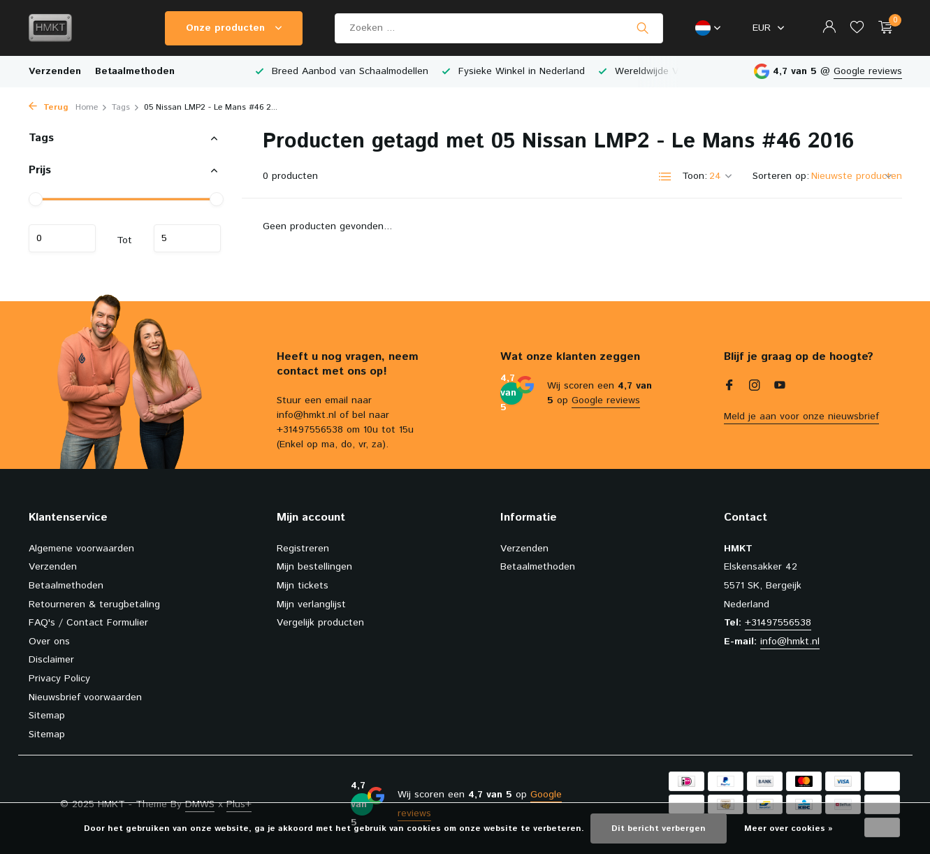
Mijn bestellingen (314, 567)
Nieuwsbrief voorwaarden (85, 697)
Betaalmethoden (135, 71)
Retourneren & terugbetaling (94, 604)
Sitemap (47, 716)
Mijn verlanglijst (311, 604)
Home (91, 107)
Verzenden (55, 71)
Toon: (694, 176)
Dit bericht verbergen (658, 828)
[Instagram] (754, 387)
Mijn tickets (302, 586)
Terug (48, 107)
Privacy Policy (59, 679)
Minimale (62, 238)
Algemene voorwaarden (81, 549)
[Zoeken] (499, 28)
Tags (126, 107)
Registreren (303, 549)
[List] (665, 177)
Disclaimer (51, 660)
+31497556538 (778, 623)
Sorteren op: (781, 176)
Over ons (49, 642)
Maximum (187, 238)
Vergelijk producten (320, 623)
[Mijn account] (829, 28)
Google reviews (868, 71)
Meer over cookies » (788, 828)
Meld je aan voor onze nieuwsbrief (801, 417)
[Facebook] (729, 387)
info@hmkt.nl (790, 642)
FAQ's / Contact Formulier (88, 623)
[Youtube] (779, 387)
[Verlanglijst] (857, 28)
